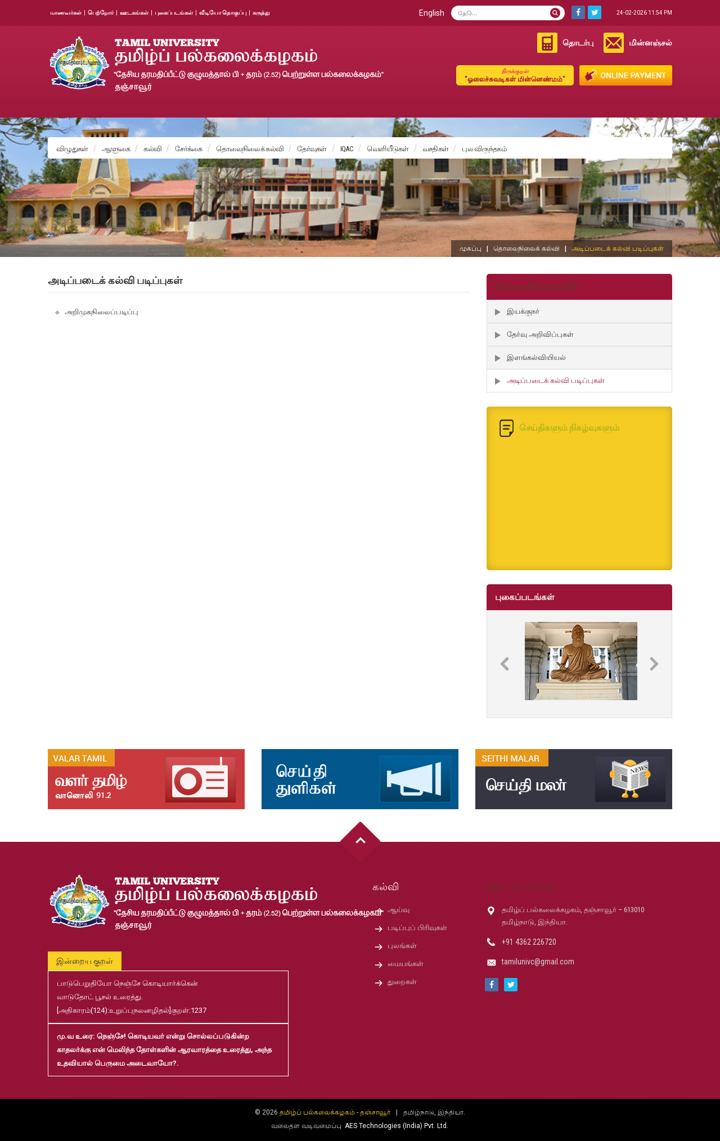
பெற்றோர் (101, 13)
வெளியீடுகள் (388, 149)
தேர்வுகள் (312, 149)
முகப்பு (471, 248)
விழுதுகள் (72, 149)
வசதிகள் (435, 149)
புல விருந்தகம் (484, 149)
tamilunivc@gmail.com (538, 961)
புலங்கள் (402, 945)
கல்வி (152, 149)
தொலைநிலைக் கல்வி (250, 149)
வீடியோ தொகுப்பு (222, 13)
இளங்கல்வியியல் (536, 357)
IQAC (346, 149)
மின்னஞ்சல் (650, 42)
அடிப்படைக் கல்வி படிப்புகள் (556, 380)
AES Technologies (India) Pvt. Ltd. (396, 1126)
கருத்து (261, 13)
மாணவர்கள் (66, 13)
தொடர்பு (577, 42)
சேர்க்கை (188, 149)
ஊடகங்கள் (134, 13)
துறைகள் (402, 981)
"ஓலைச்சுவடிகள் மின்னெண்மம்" (515, 75)
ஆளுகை (116, 149)
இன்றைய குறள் (84, 961)
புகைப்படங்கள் (174, 13)
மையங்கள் (406, 963)
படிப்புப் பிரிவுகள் (417, 927)
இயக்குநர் (523, 311)
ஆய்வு (399, 909)
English (431, 12)
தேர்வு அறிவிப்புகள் (540, 334)
